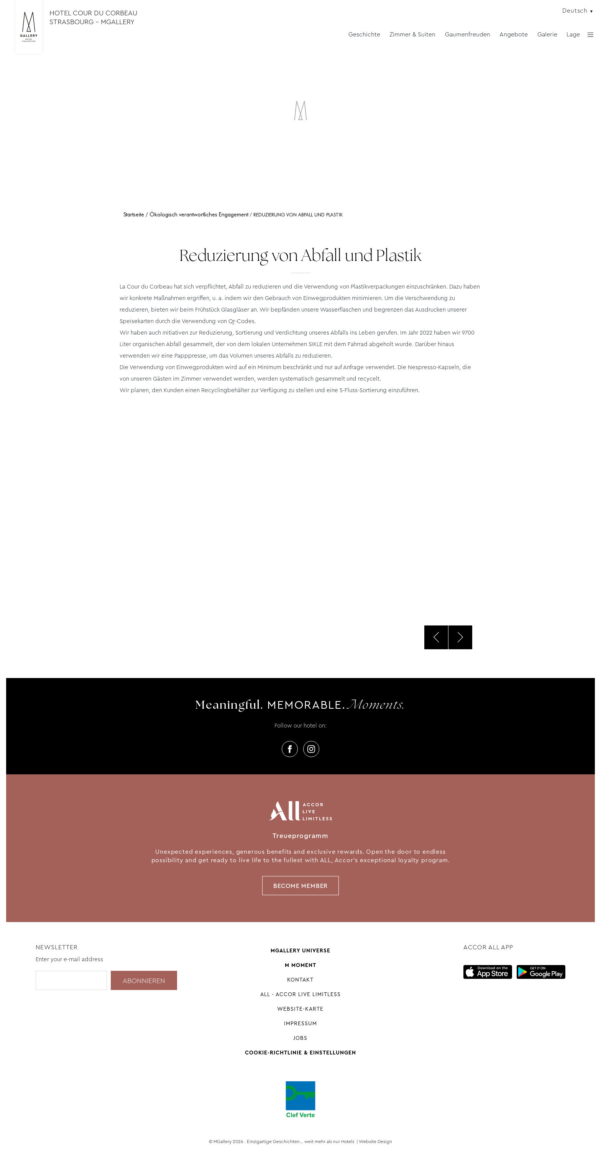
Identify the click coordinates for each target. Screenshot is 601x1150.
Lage (573, 34)
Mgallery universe (300, 950)
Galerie (547, 34)
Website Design (375, 1141)
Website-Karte (300, 1009)
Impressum (300, 1023)
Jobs (300, 1038)
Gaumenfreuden (467, 34)
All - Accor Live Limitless (300, 994)
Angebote (513, 34)
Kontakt (300, 979)
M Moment (300, 965)
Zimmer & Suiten (412, 34)
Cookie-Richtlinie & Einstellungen (300, 1052)
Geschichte (364, 34)
